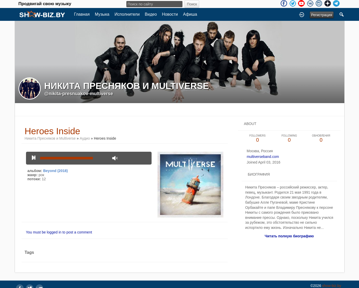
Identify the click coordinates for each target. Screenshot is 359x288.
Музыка (102, 14)
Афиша (190, 14)
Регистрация (321, 15)
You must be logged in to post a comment (59, 232)
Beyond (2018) (55, 171)
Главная (82, 14)
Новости (170, 14)
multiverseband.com (263, 157)
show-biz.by (331, 286)
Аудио (85, 138)
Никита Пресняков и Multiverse (50, 138)
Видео (151, 14)
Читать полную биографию (289, 236)
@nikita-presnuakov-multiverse (78, 93)
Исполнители (127, 14)
